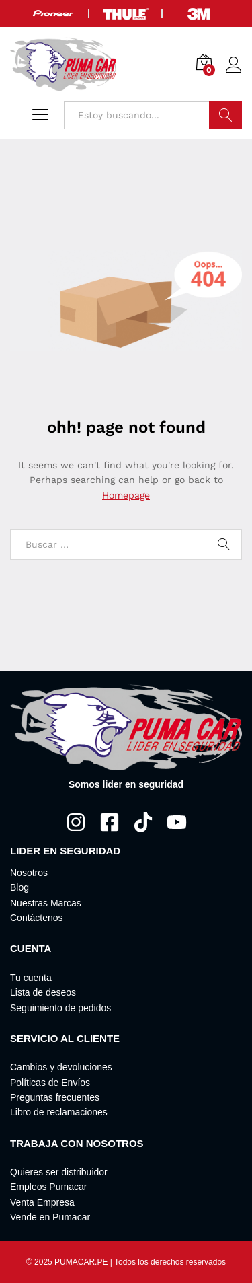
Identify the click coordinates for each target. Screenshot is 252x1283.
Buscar (225, 115)
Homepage (126, 495)
